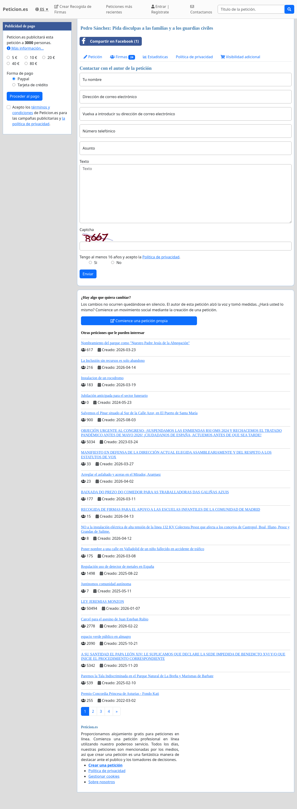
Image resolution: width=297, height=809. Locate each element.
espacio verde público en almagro (106, 637)
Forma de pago (20, 73)
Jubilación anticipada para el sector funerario (114, 396)
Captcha (87, 229)
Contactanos (201, 10)
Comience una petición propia (139, 320)
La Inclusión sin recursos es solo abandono (113, 361)
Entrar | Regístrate (160, 9)
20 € (51, 57)
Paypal (23, 78)
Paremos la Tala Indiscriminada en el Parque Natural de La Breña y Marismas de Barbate (147, 676)
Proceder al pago (24, 96)
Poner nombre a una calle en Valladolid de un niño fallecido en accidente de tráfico (142, 549)
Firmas (122, 57)
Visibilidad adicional (240, 56)
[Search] (251, 9)
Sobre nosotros (101, 781)
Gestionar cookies (103, 776)
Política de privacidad (194, 56)
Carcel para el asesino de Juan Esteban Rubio (114, 619)
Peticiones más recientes (119, 9)
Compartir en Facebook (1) (109, 41)
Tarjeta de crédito (33, 84)
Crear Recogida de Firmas (72, 9)
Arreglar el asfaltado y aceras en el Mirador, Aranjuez (121, 474)
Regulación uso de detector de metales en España (117, 566)
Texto (84, 161)
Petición (93, 56)
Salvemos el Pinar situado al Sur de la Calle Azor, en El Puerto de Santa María (139, 413)
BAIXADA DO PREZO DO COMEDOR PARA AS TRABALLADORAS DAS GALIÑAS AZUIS (155, 492)
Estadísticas (155, 56)
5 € (14, 57)
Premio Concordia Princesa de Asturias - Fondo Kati (120, 694)
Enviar (88, 273)
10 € (33, 57)
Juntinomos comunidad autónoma (106, 584)
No (119, 262)
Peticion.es (15, 9)
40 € (15, 63)
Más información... (25, 48)
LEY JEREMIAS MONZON (102, 602)
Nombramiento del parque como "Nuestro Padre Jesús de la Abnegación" (135, 343)
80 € (33, 63)
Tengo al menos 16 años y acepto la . (130, 257)
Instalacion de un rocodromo (102, 378)
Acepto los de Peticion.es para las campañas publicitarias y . (39, 115)
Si (95, 262)
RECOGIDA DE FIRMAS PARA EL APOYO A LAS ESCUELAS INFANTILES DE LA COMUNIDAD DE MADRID (170, 509)
